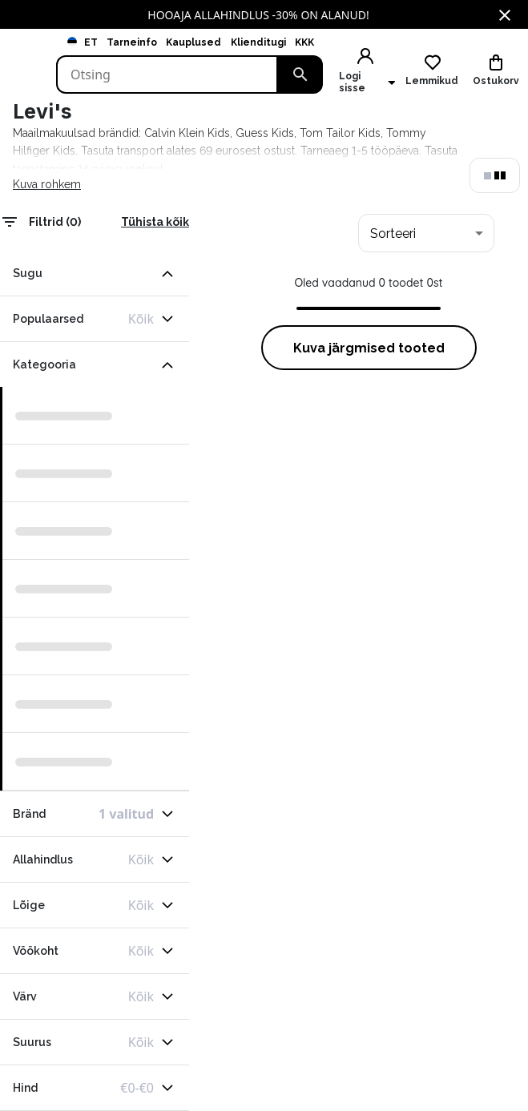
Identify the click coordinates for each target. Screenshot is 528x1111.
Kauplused (193, 42)
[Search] (167, 74)
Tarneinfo (132, 42)
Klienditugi (258, 42)
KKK (304, 42)
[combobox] (426, 233)
